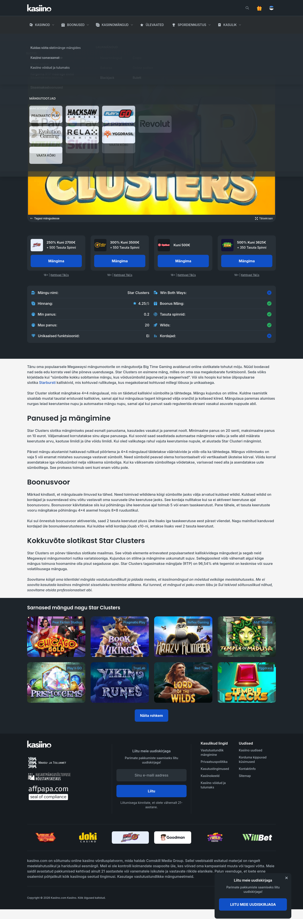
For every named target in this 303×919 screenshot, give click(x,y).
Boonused (75, 25)
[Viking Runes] (120, 682)
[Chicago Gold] (56, 636)
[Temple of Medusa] (247, 636)
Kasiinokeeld (210, 776)
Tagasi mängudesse (45, 218)
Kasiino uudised (250, 750)
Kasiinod (42, 25)
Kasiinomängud (115, 25)
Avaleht (33, 37)
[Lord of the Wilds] (183, 682)
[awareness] (258, 897)
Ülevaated (155, 25)
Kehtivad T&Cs (59, 275)
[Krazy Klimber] (183, 636)
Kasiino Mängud (57, 37)
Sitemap (245, 776)
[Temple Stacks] (247, 682)
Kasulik (230, 25)
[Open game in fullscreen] (264, 218)
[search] (247, 8)
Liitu (151, 791)
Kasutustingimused (215, 769)
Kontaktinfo (247, 769)
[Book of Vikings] (120, 636)
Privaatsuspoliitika (214, 762)
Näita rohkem (151, 715)
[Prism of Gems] (56, 682)
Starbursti (47, 382)
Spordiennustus (192, 25)
